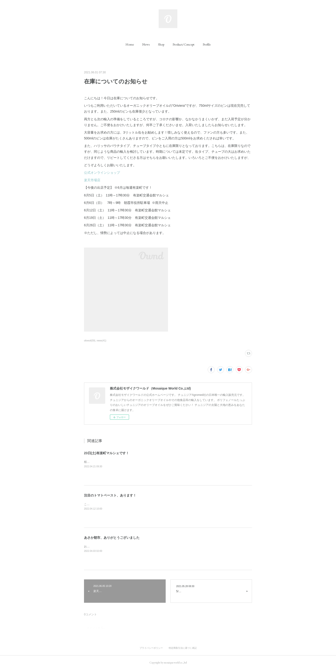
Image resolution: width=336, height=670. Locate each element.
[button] (130, 44)
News (146, 44)
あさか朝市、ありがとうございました (112, 537)
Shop (161, 44)
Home (130, 44)
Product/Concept (183, 44)
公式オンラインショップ (102, 172)
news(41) (101, 340)
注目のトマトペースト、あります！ (110, 495)
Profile (207, 44)
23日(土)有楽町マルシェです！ (106, 453)
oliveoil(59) (89, 340)
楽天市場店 (92, 180)
